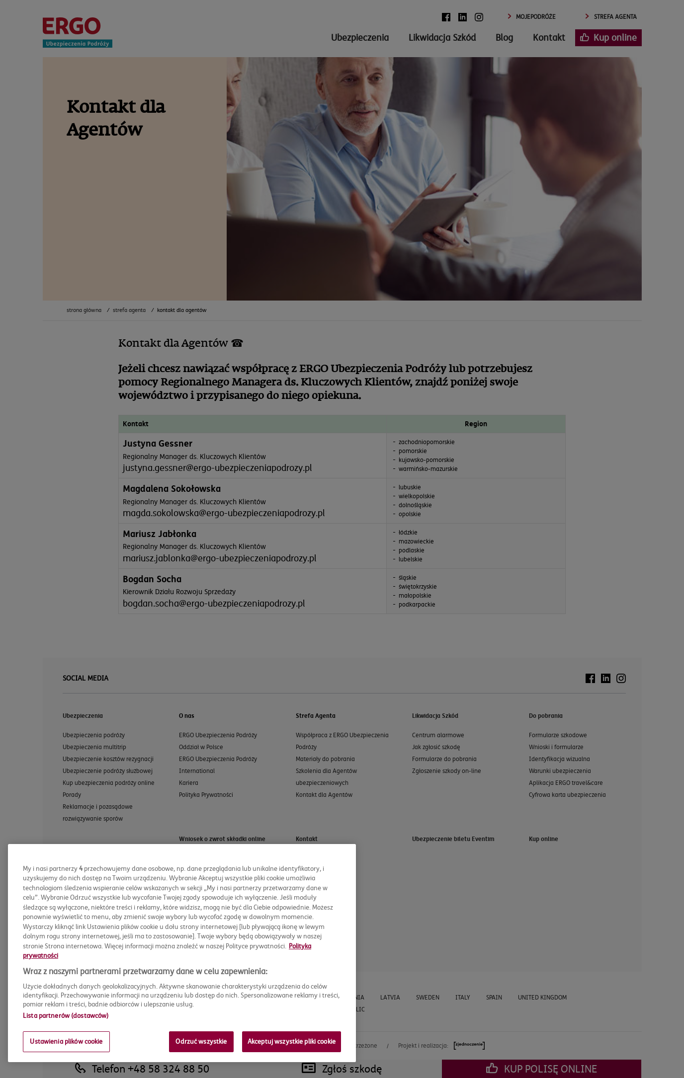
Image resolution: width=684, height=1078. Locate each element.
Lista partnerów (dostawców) (66, 1015)
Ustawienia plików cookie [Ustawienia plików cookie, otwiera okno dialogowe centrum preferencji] (66, 1041)
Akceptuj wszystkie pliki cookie (292, 1041)
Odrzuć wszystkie (201, 1041)
